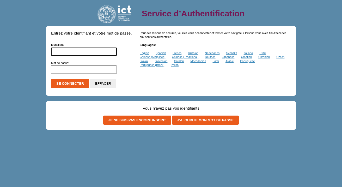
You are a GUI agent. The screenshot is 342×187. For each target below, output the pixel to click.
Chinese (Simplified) (152, 56)
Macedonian (198, 61)
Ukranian (264, 56)
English (144, 53)
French (177, 53)
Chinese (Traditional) (185, 56)
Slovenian (161, 61)
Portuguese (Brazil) (152, 64)
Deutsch (210, 56)
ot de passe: (60, 62)
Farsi (215, 61)
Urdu (262, 53)
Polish (175, 64)
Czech (280, 56)
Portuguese (247, 61)
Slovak (144, 61)
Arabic (229, 61)
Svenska (231, 53)
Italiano (248, 53)
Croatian (246, 56)
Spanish (161, 53)
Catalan (179, 61)
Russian (193, 53)
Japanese (228, 56)
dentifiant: (57, 44)
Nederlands (212, 53)
